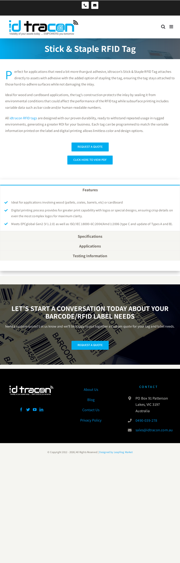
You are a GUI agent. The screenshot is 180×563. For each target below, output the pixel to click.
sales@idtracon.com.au (153, 430)
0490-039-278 (146, 420)
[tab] (90, 189)
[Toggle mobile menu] (171, 25)
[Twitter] (28, 409)
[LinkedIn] (41, 409)
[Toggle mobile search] (163, 25)
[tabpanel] (90, 212)
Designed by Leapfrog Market (116, 452)
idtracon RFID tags (23, 118)
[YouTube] (35, 409)
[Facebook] (21, 409)
